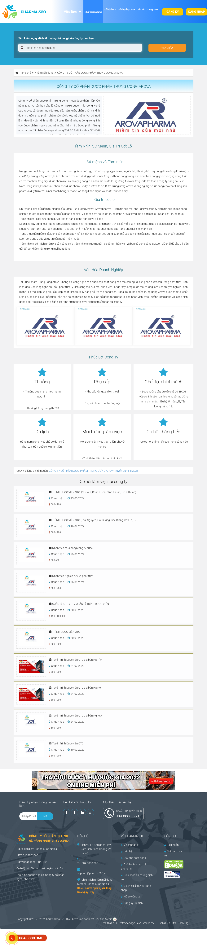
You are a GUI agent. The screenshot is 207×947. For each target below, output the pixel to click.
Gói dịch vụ (110, 9)
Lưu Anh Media (103, 919)
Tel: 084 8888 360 (87, 863)
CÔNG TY (148, 923)
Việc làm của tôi (173, 853)
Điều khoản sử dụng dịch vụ (137, 877)
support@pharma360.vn (92, 873)
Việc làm (70, 12)
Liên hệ (126, 851)
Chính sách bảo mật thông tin (134, 866)
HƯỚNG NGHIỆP (166, 923)
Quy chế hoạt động (133, 857)
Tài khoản (171, 844)
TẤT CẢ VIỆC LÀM (130, 923)
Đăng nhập (196, 12)
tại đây (90, 892)
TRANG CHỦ (110, 923)
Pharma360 (57, 919)
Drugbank (153, 9)
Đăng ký (172, 12)
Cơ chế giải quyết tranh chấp (136, 888)
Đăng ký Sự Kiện (132, 903)
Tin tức (141, 9)
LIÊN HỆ (183, 923)
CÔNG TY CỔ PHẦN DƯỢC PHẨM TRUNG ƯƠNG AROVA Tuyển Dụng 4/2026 (93, 470)
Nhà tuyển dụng (93, 12)
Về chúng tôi (130, 844)
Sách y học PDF (126, 9)
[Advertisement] (69, 937)
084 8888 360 (127, 815)
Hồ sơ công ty (130, 896)
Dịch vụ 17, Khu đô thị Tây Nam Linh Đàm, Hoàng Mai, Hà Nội (97, 849)
